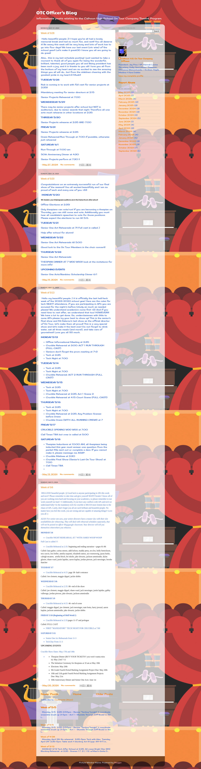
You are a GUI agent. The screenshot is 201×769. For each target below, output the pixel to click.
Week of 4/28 (48, 737)
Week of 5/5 (48, 707)
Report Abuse (127, 82)
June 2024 (124, 121)
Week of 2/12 (47, 746)
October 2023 (126, 148)
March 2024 (125, 131)
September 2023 (128, 151)
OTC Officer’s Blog (56, 12)
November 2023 (127, 144)
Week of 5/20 (47, 178)
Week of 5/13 (47, 292)
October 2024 (126, 115)
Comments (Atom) (63, 700)
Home (77, 694)
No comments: (68, 164)
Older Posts (104, 694)
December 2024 (127, 108)
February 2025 (127, 102)
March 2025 (125, 99)
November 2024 (127, 112)
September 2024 (128, 118)
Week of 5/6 (47, 487)
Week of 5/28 (47, 33)
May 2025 (124, 92)
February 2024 (126, 135)
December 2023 (127, 141)
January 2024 (126, 138)
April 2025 (124, 95)
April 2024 (124, 128)
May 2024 (124, 125)
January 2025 (126, 105)
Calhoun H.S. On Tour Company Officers (137, 59)
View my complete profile (131, 76)
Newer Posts (49, 694)
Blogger (118, 762)
